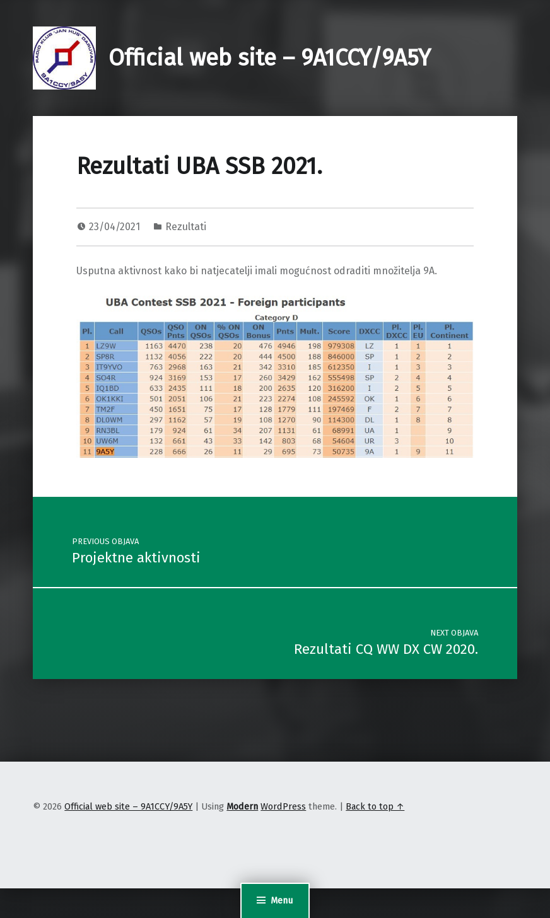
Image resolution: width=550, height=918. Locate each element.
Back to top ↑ (375, 806)
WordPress (283, 806)
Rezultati (185, 227)
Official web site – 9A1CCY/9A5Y (269, 58)
